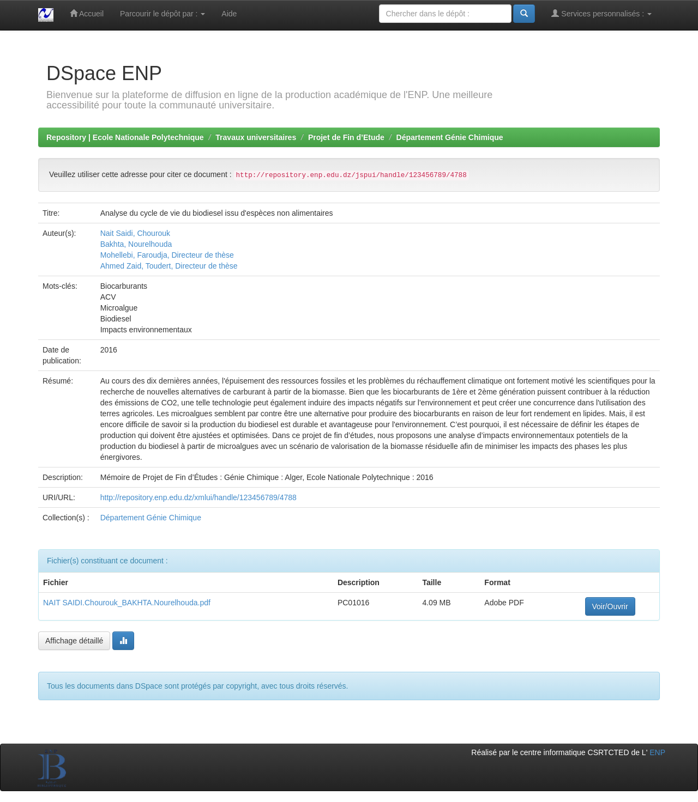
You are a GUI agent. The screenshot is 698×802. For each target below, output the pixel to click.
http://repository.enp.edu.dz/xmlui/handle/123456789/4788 (198, 497)
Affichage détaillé (74, 640)
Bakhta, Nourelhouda (136, 244)
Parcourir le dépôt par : (162, 13)
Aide (229, 13)
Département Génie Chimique (449, 137)
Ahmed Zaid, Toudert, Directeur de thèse (169, 266)
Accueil (87, 13)
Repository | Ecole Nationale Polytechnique (125, 137)
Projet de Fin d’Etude (346, 137)
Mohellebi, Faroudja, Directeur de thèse (167, 255)
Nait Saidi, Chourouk (135, 233)
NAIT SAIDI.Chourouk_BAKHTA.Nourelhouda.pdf (126, 602)
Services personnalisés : (601, 13)
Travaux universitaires (255, 137)
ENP (657, 752)
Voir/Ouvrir (610, 606)
